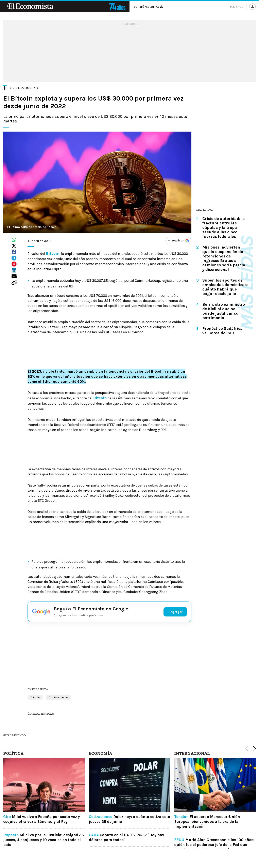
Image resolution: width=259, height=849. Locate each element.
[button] (254, 748)
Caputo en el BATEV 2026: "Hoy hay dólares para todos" (126, 837)
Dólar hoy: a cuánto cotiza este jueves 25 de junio (129, 819)
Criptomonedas (58, 697)
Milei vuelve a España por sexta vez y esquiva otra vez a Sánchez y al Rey (41, 819)
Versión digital (148, 7)
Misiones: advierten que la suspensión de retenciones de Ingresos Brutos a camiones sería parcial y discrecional (224, 258)
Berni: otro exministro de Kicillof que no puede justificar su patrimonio (223, 311)
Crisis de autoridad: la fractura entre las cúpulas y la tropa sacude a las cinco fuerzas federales (223, 227)
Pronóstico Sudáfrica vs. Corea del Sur (222, 330)
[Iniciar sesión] (252, 6)
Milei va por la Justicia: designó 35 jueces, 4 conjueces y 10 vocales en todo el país (43, 840)
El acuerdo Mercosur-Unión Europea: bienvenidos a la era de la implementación (207, 822)
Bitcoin (35, 697)
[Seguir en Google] (176, 241)
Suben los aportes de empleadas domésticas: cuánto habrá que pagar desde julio (225, 287)
